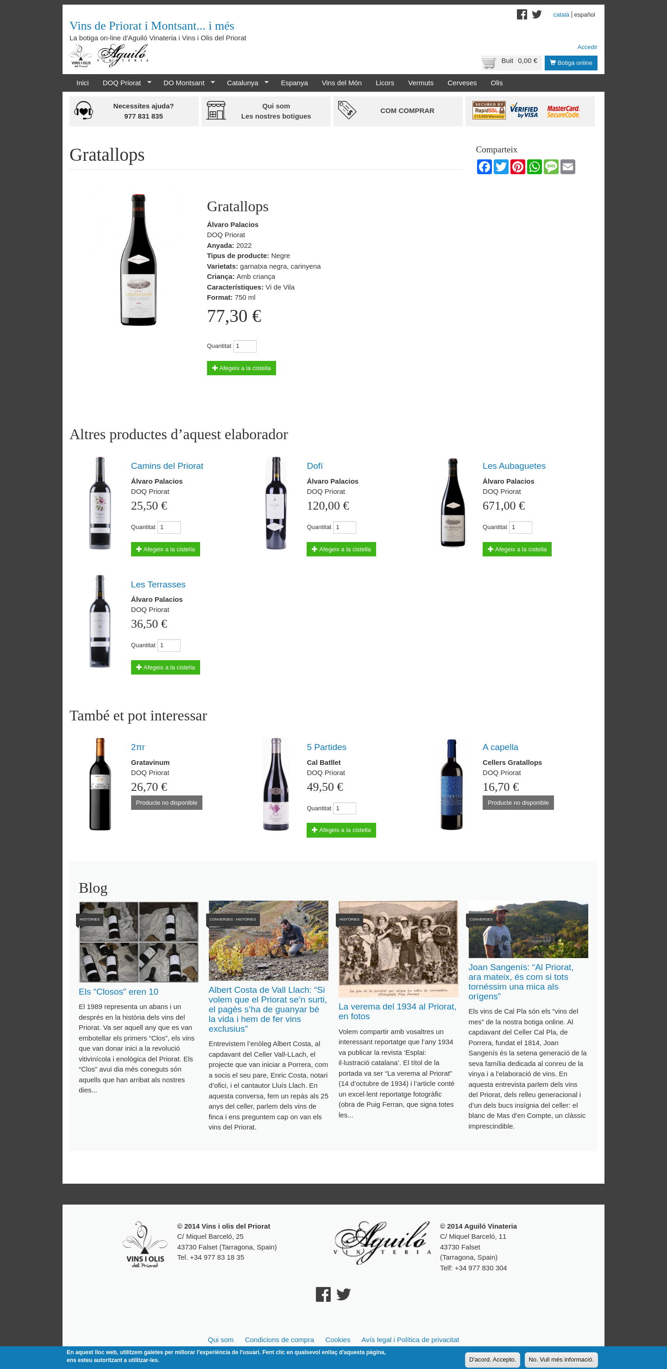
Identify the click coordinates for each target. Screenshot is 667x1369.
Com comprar (407, 110)
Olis (497, 83)
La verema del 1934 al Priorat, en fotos (398, 1011)
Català (562, 14)
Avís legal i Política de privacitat (410, 1340)
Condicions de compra (279, 1340)
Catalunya (244, 83)
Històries (90, 919)
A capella (500, 747)
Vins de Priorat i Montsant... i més (151, 25)
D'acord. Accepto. (492, 1359)
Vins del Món (342, 83)
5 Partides (326, 747)
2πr (138, 747)
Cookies (337, 1340)
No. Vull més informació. (561, 1359)
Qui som (221, 1340)
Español (584, 14)
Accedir (588, 47)
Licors (385, 83)
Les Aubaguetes (514, 466)
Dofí (315, 466)
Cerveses (462, 83)
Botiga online (571, 62)
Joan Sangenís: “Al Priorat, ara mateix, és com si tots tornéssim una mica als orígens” (521, 981)
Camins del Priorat (167, 466)
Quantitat (219, 345)
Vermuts (421, 83)
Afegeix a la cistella (241, 368)
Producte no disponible (166, 802)
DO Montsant (186, 83)
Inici (82, 83)
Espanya (294, 83)
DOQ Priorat (123, 83)
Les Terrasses (158, 584)
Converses (221, 919)
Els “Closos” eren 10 (118, 992)
